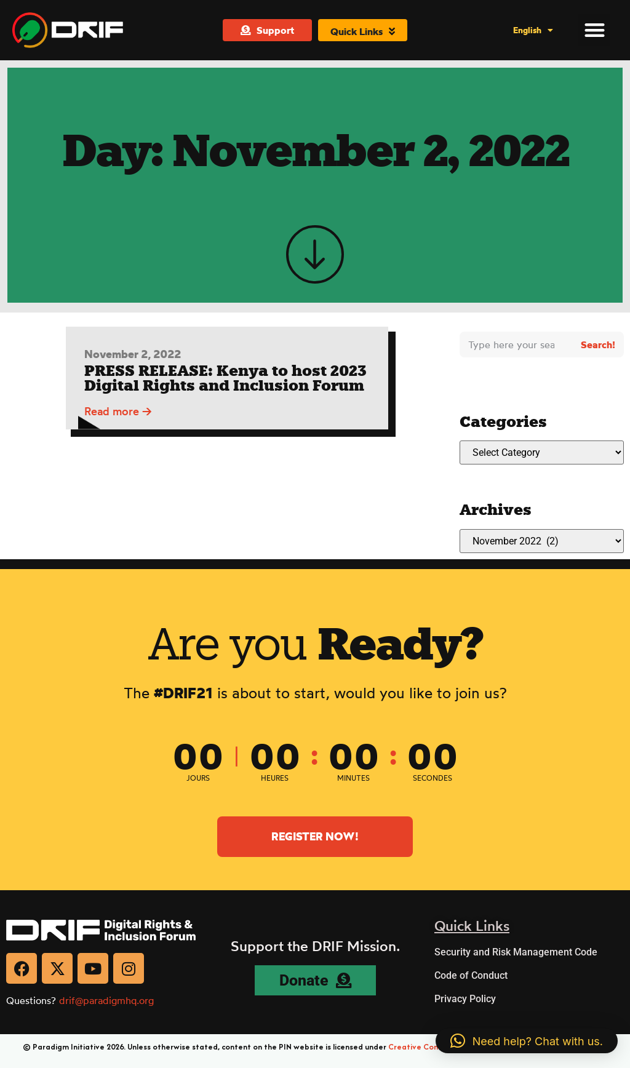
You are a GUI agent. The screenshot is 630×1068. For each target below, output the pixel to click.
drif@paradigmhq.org (106, 1000)
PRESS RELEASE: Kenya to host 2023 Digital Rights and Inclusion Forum (225, 383)
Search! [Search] (598, 344)
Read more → (118, 416)
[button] (594, 30)
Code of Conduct (471, 975)
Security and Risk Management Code (515, 952)
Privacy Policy (465, 999)
